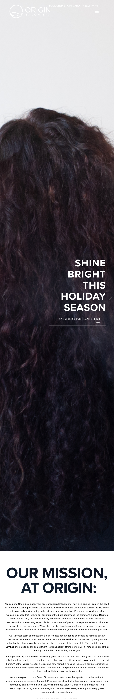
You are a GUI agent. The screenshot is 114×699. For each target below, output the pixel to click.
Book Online (57, 5)
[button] (4, 297)
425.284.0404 (90, 5)
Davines (103, 615)
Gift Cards (74, 5)
